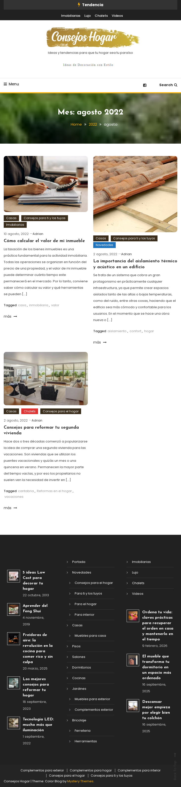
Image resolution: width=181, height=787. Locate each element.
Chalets (101, 15)
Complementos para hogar (91, 770)
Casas (11, 218)
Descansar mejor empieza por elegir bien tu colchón (156, 710)
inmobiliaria (38, 305)
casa (22, 305)
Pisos (76, 646)
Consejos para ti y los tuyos (45, 218)
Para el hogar (86, 603)
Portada (78, 561)
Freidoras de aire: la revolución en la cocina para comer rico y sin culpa (38, 648)
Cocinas (79, 677)
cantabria (26, 490)
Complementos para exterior (42, 770)
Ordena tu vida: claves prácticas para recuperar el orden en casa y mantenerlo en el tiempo (157, 625)
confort (135, 330)
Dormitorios (81, 667)
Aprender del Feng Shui (35, 608)
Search (168, 84)
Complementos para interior (139, 770)
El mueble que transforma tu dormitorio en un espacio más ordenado (156, 667)
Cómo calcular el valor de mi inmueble (44, 241)
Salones (78, 656)
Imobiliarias (70, 15)
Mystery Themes (80, 781)
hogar (149, 330)
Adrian (38, 233)
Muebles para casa (90, 635)
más (10, 316)
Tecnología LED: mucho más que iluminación (38, 724)
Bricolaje (79, 720)
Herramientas (86, 741)
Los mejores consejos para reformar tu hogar (36, 687)
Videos (117, 15)
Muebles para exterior (92, 698)
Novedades (104, 245)
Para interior (84, 614)
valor (55, 305)
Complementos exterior (94, 709)
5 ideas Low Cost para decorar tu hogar (34, 580)
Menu (11, 84)
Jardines (79, 688)
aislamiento (117, 330)
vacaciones (13, 496)
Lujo (87, 15)
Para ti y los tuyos (88, 593)
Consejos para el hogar (61, 411)
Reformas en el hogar (54, 490)
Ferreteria (82, 730)
